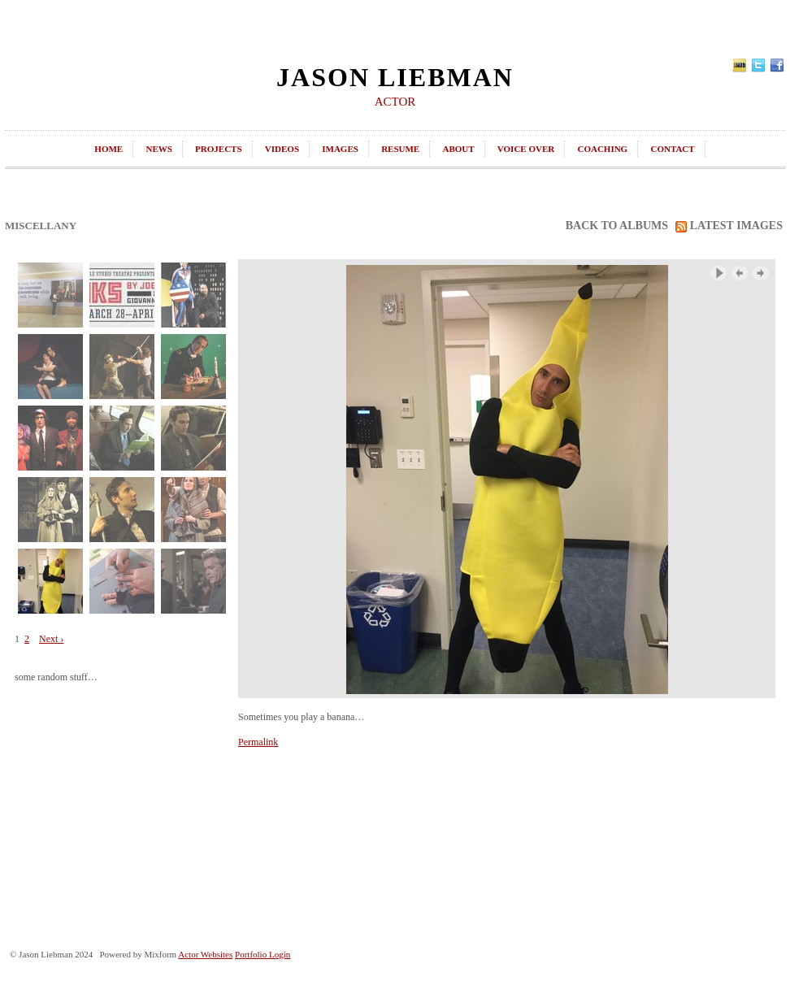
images (340, 149)
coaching (602, 149)
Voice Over (525, 149)
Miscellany (40, 225)
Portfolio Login (262, 954)
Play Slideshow (718, 273)
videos (282, 149)
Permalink (258, 742)
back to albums (617, 225)
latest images (729, 225)
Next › (51, 639)
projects (218, 149)
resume (400, 149)
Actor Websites (205, 954)
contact (672, 149)
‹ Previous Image (739, 273)
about (458, 149)
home (108, 149)
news (158, 149)
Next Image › (761, 273)
